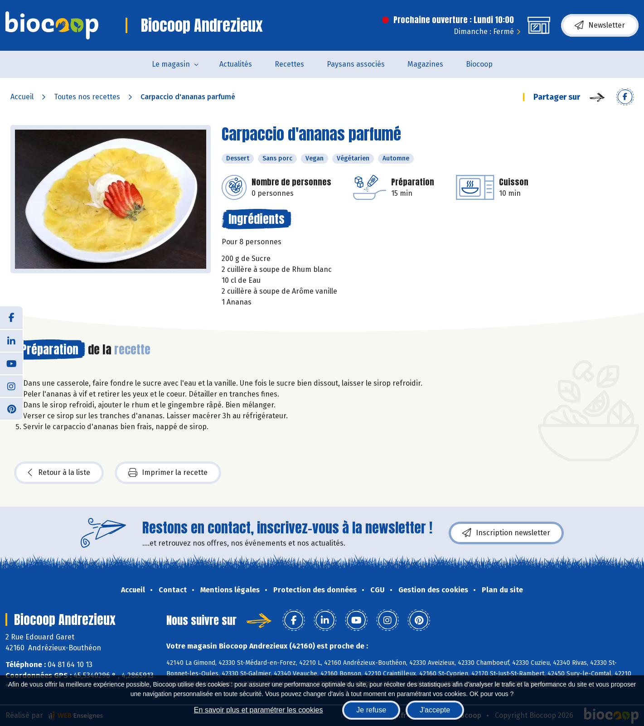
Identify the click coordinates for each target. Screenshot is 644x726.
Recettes (289, 64)
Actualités (235, 64)
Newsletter (600, 25)
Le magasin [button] (171, 64)
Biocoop (479, 64)
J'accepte (435, 710)
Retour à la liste (59, 472)
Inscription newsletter (506, 532)
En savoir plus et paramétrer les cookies (258, 710)
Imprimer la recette (168, 472)
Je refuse (371, 710)
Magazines (425, 64)
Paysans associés (356, 64)
